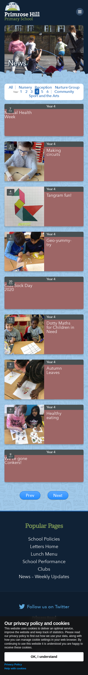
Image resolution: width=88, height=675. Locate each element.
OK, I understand (44, 657)
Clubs (44, 569)
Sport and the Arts (44, 96)
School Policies (44, 539)
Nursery (25, 87)
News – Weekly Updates (44, 576)
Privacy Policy (13, 664)
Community (64, 91)
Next (57, 495)
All (11, 87)
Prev (30, 495)
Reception (43, 87)
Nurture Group (67, 87)
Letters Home (44, 546)
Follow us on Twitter (48, 606)
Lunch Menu (44, 554)
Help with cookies (15, 668)
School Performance (44, 561)
